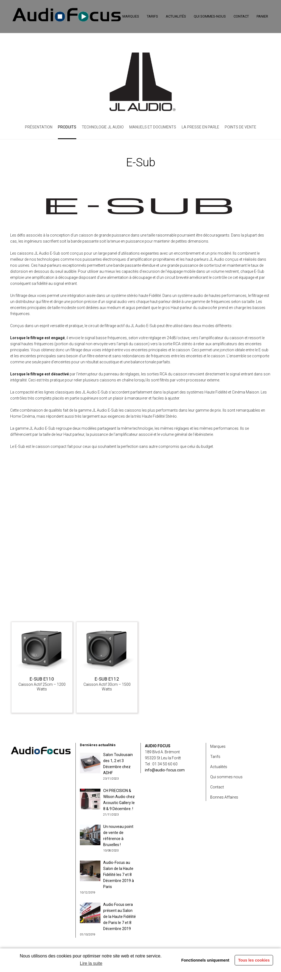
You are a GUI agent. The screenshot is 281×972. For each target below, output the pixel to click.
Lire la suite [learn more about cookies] (91, 963)
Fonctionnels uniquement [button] (205, 960)
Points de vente (240, 127)
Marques (218, 746)
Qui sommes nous (226, 777)
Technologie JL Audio (103, 127)
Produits (67, 127)
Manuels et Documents (152, 127)
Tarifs (215, 756)
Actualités (218, 767)
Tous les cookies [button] (254, 960)
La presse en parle (200, 127)
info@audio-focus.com (165, 770)
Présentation (38, 127)
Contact (217, 787)
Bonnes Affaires (224, 797)
